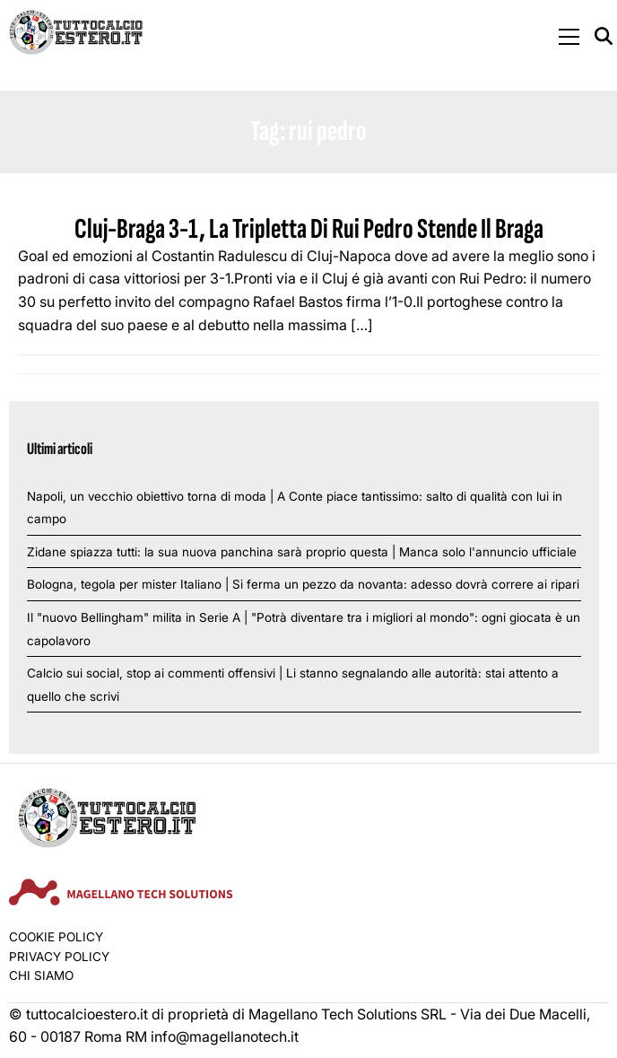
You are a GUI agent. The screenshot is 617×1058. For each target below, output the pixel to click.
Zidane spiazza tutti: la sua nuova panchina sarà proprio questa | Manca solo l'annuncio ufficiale (302, 552)
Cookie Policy (56, 937)
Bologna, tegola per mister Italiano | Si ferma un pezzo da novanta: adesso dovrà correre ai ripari (303, 584)
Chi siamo (41, 975)
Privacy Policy (59, 956)
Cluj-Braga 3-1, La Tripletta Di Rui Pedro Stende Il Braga (308, 229)
